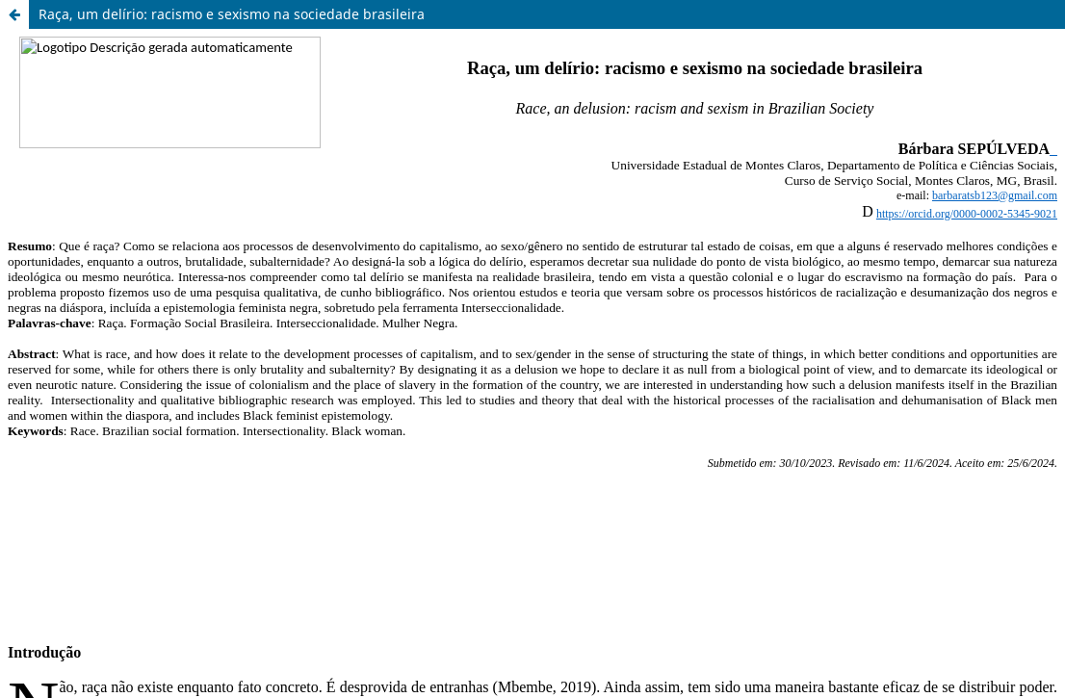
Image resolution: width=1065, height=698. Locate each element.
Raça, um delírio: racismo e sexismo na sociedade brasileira (232, 14)
